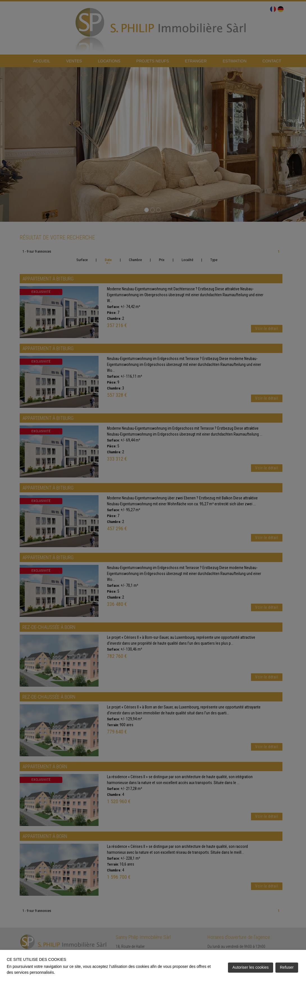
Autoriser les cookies (250, 967)
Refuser (287, 967)
